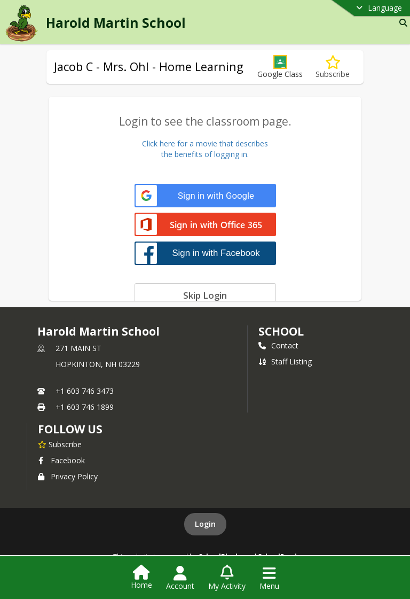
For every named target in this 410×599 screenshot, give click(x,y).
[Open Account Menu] (180, 578)
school (281, 331)
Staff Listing (285, 361)
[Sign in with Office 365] (205, 225)
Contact (278, 345)
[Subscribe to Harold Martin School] (60, 444)
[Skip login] (205, 295)
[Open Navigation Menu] (269, 578)
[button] (280, 67)
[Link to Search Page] (401, 23)
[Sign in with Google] (205, 196)
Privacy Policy (68, 476)
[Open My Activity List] (227, 578)
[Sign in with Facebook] (205, 253)
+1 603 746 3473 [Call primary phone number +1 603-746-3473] (85, 391)
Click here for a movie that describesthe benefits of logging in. (205, 148)
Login (205, 524)
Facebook (61, 460)
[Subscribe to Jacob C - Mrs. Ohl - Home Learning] (332, 67)
